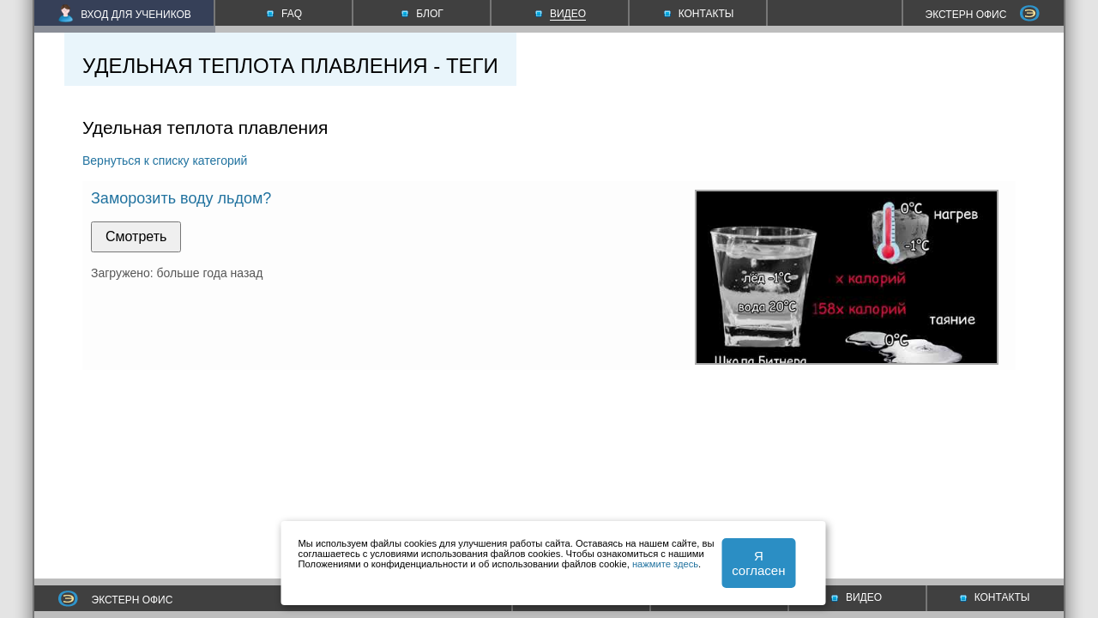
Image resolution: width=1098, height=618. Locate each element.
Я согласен (758, 563)
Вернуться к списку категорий (164, 160)
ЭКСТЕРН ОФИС (983, 15)
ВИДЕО (856, 597)
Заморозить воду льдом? (181, 198)
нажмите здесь (665, 564)
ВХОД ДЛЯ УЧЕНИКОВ (124, 15)
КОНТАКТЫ (995, 597)
